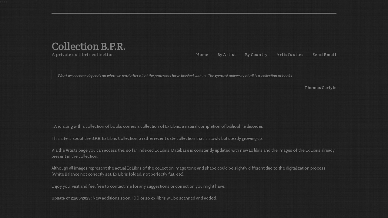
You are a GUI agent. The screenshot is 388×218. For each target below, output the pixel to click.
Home (202, 54)
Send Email (324, 54)
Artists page (77, 150)
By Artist (226, 54)
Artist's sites (289, 54)
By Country (256, 54)
